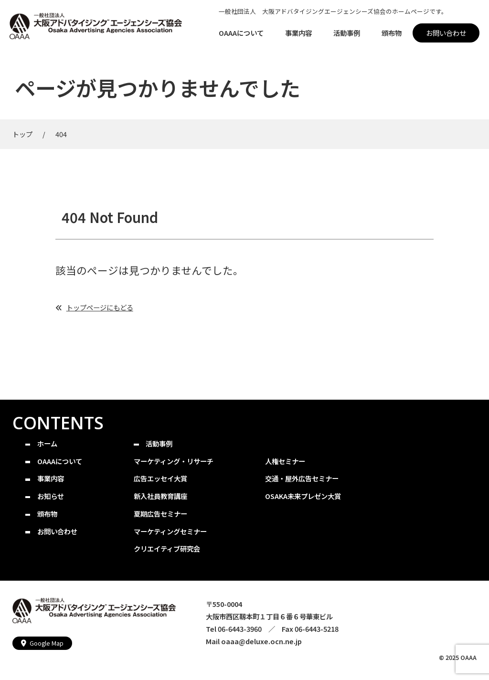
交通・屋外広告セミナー (302, 478)
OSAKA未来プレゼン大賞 (303, 496)
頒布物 (47, 514)
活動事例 (159, 443)
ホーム (47, 443)
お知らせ (50, 496)
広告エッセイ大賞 (160, 478)
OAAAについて (59, 461)
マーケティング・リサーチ (173, 461)
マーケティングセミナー (170, 531)
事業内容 (50, 478)
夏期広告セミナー (160, 514)
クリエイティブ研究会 (167, 548)
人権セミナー (285, 461)
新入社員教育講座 (160, 496)
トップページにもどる (99, 307)
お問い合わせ (57, 531)
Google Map (47, 643)
